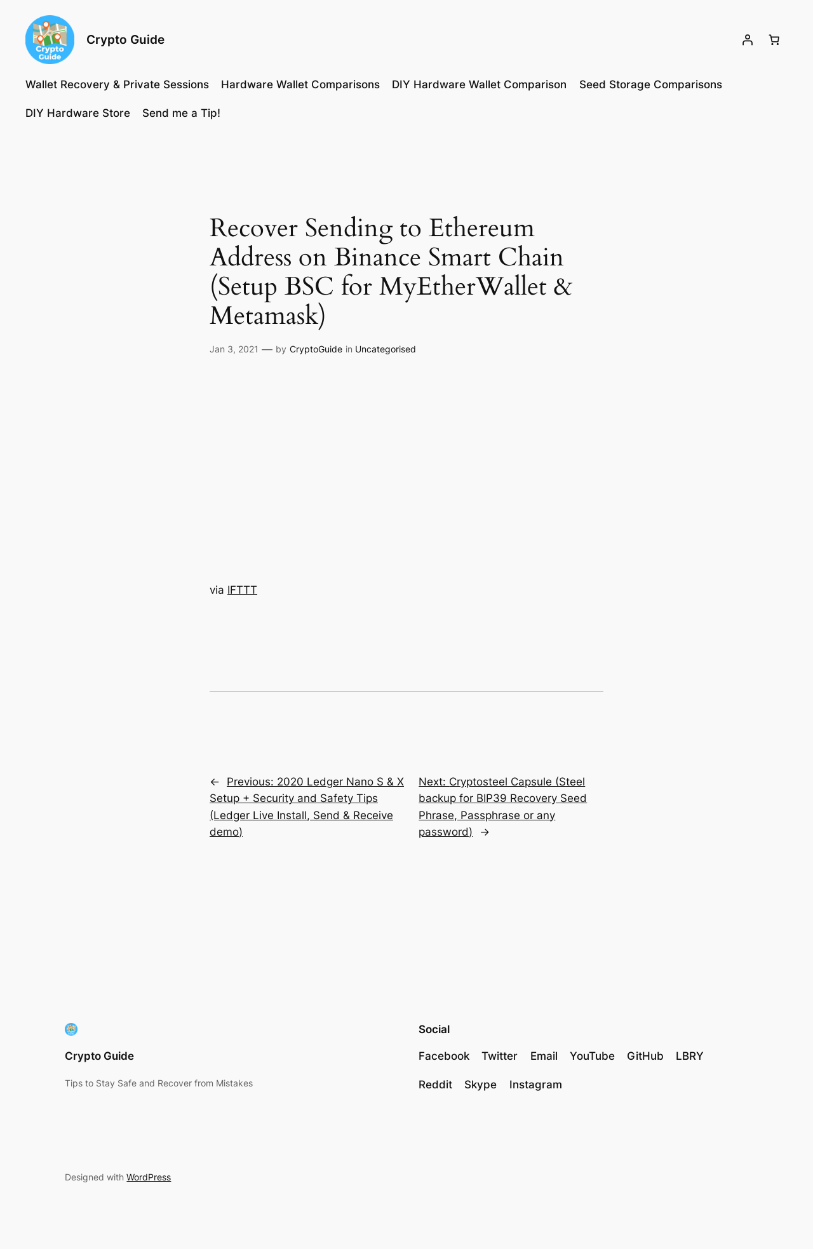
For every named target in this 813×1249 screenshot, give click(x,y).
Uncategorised (385, 349)
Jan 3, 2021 (234, 349)
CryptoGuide (316, 349)
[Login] (747, 40)
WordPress (148, 1177)
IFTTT (242, 590)
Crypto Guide (125, 39)
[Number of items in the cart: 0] (774, 40)
